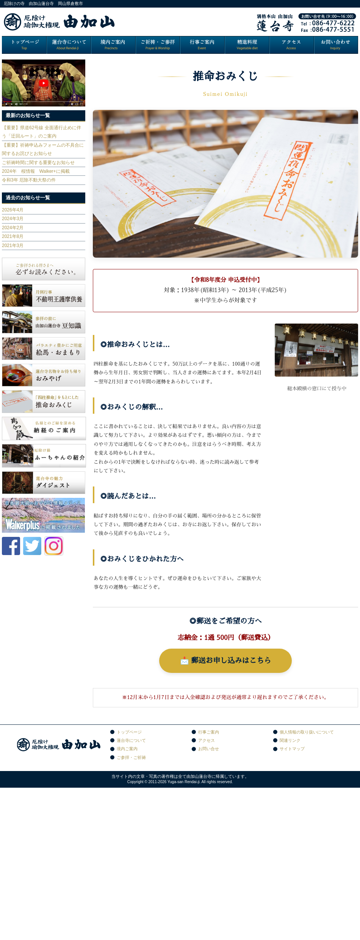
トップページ (129, 732)
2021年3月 (12, 245)
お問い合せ (208, 748)
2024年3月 (12, 218)
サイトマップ (292, 748)
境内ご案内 (127, 748)
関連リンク (290, 740)
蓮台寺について (131, 740)
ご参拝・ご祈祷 (131, 757)
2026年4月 (12, 210)
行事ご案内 (208, 732)
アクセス (206, 740)
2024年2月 (12, 227)
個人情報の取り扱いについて (307, 732)
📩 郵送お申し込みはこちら (225, 660)
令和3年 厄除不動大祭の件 (29, 180)
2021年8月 (12, 236)
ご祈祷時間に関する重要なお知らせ (38, 162)
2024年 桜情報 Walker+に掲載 (36, 171)
